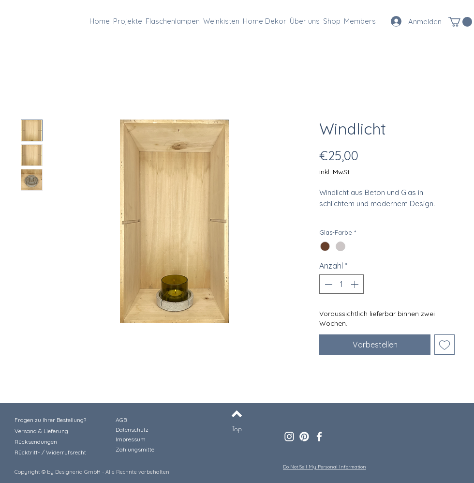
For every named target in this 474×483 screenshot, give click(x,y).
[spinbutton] (341, 284)
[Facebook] (319, 436)
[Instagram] (289, 436)
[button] (460, 22)
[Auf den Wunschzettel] (444, 344)
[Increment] (355, 284)
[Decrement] (327, 284)
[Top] (237, 429)
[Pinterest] (304, 436)
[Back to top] (237, 414)
